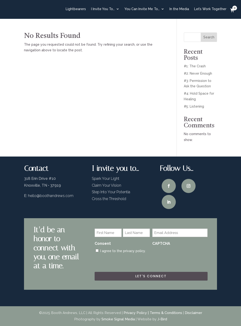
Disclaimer (193, 313)
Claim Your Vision (106, 185)
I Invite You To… (103, 9)
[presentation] (188, 257)
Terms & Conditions (166, 313)
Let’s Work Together (210, 9)
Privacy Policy (135, 313)
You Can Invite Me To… (142, 9)
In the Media (179, 9)
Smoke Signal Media (118, 319)
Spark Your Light (105, 178)
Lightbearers (76, 9)
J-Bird (162, 319)
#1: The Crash (195, 66)
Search (208, 37)
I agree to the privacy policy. (123, 251)
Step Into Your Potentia (111, 192)
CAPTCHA (161, 243)
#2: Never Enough (198, 73)
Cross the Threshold (109, 199)
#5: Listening (194, 106)
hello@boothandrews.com (50, 195)
